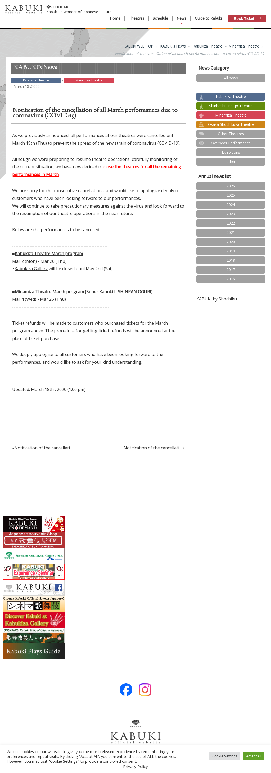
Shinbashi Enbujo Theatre (231, 105)
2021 (231, 232)
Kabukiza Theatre (207, 46)
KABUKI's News (173, 46)
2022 (231, 223)
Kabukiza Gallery (31, 269)
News (181, 18)
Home (115, 18)
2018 (231, 260)
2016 (231, 278)
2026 (231, 185)
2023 (231, 213)
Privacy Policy (135, 766)
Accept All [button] (253, 756)
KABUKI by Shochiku (216, 299)
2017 (231, 269)
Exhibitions (231, 152)
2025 (231, 195)
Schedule (160, 18)
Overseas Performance (231, 142)
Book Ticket (247, 18)
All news (231, 77)
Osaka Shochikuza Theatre (231, 124)
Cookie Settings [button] (224, 756)
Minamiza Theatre (244, 46)
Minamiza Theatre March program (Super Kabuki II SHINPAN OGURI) (83, 292)
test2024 (230, 87)
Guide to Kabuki (208, 18)
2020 (231, 241)
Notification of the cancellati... (153, 448)
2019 (231, 251)
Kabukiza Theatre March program (49, 253)
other (231, 161)
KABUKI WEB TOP (138, 46)
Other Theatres (231, 133)
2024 (231, 204)
